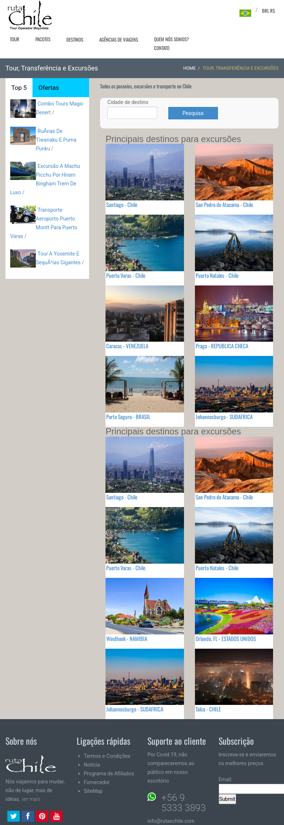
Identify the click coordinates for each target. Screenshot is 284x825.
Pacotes (42, 39)
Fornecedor (97, 782)
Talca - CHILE (208, 709)
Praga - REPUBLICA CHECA (222, 346)
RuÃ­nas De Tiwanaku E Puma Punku (56, 139)
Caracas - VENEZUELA (127, 346)
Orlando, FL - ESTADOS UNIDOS (226, 638)
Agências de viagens (118, 39)
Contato (161, 47)
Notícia (92, 765)
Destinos (74, 39)
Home (189, 68)
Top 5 (19, 87)
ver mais (31, 799)
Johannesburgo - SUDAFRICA (224, 416)
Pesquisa (193, 113)
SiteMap (93, 791)
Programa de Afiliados (109, 773)
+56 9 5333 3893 (183, 802)
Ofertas (48, 87)
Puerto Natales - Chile (217, 275)
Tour (14, 39)
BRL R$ (268, 10)
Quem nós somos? (171, 39)
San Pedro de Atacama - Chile (224, 204)
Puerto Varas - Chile (125, 275)
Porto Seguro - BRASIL (128, 416)
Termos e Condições (107, 756)
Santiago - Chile (121, 204)
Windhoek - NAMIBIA (126, 638)
